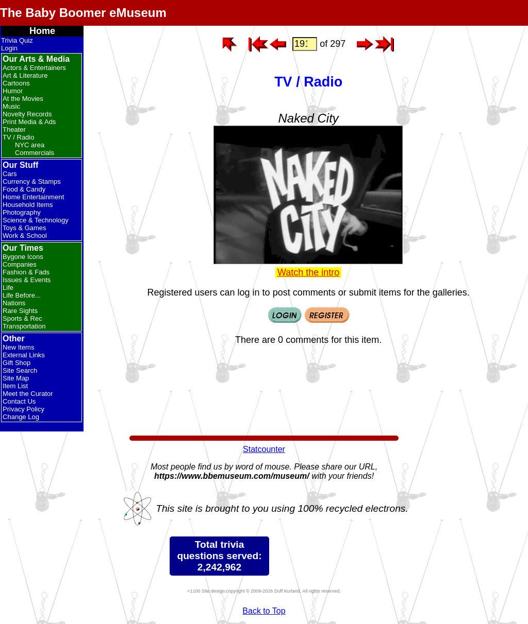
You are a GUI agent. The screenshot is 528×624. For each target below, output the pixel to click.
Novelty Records (27, 114)
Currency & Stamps (32, 181)
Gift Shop (16, 363)
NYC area (29, 145)
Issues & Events (27, 280)
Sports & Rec (22, 318)
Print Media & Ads (29, 122)
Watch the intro (308, 272)
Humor (13, 91)
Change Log (21, 417)
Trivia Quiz (17, 40)
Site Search (20, 370)
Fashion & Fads (26, 272)
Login (9, 48)
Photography (22, 212)
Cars (9, 174)
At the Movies (23, 98)
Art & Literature (25, 75)
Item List (15, 386)
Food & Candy (24, 189)
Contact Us (19, 401)
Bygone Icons (23, 257)
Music (11, 106)
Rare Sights (20, 311)
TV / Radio (18, 137)
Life (8, 287)
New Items (18, 347)
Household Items (28, 205)
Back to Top (263, 610)
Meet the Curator (28, 393)
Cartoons (16, 83)
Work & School (25, 235)
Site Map (16, 378)
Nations (14, 303)
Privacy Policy (23, 409)
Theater (14, 129)
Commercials (34, 153)
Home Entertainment (33, 197)
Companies (20, 264)
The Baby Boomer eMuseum (83, 13)
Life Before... (22, 295)
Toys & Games (24, 228)
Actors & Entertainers (34, 68)
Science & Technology (36, 220)
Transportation (24, 326)
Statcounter (264, 449)
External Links (24, 355)
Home (42, 31)
